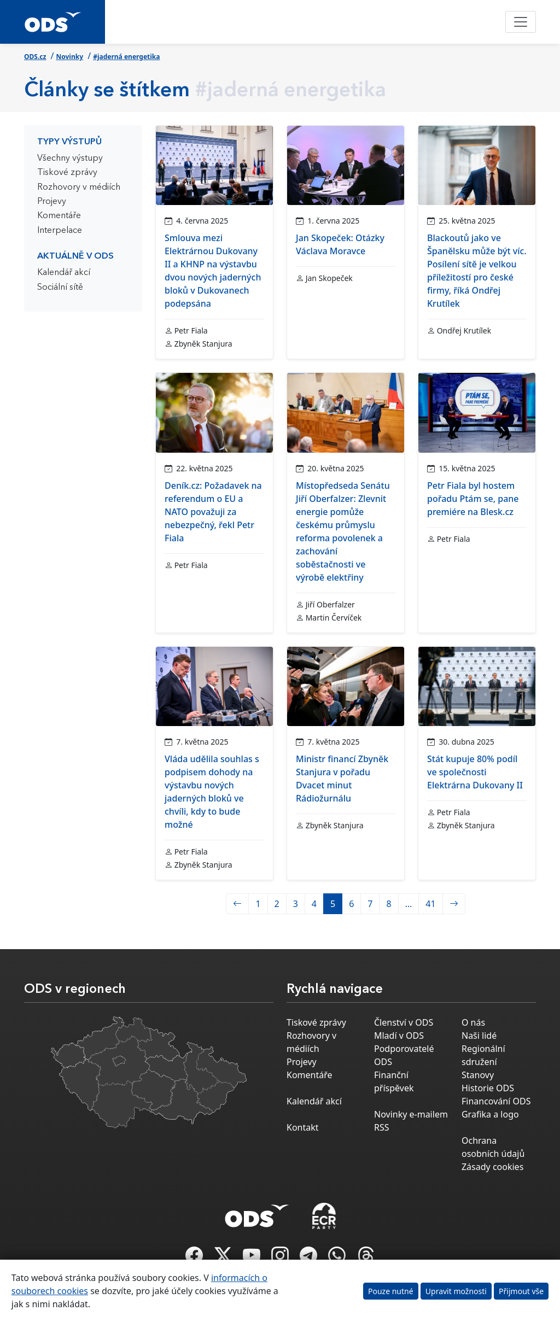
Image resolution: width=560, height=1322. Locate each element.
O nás (473, 1022)
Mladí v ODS (399, 1035)
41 (430, 904)
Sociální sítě (60, 287)
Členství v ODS (403, 1022)
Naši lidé (479, 1035)
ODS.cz (35, 56)
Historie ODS (488, 1088)
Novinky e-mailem (411, 1114)
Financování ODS (496, 1101)
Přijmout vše (521, 1291)
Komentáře (59, 216)
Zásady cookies (492, 1167)
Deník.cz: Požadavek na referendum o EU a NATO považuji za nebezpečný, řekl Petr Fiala (213, 511)
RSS (381, 1127)
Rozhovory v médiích (78, 187)
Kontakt (303, 1127)
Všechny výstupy (70, 158)
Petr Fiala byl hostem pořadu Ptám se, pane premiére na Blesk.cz (473, 498)
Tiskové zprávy (67, 172)
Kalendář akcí (63, 272)
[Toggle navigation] (520, 22)
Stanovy (478, 1075)
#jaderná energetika (126, 56)
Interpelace (59, 230)
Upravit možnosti (456, 1291)
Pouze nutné (390, 1291)
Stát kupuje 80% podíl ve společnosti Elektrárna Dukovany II (475, 772)
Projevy (51, 201)
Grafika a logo (490, 1114)
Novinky (70, 56)
